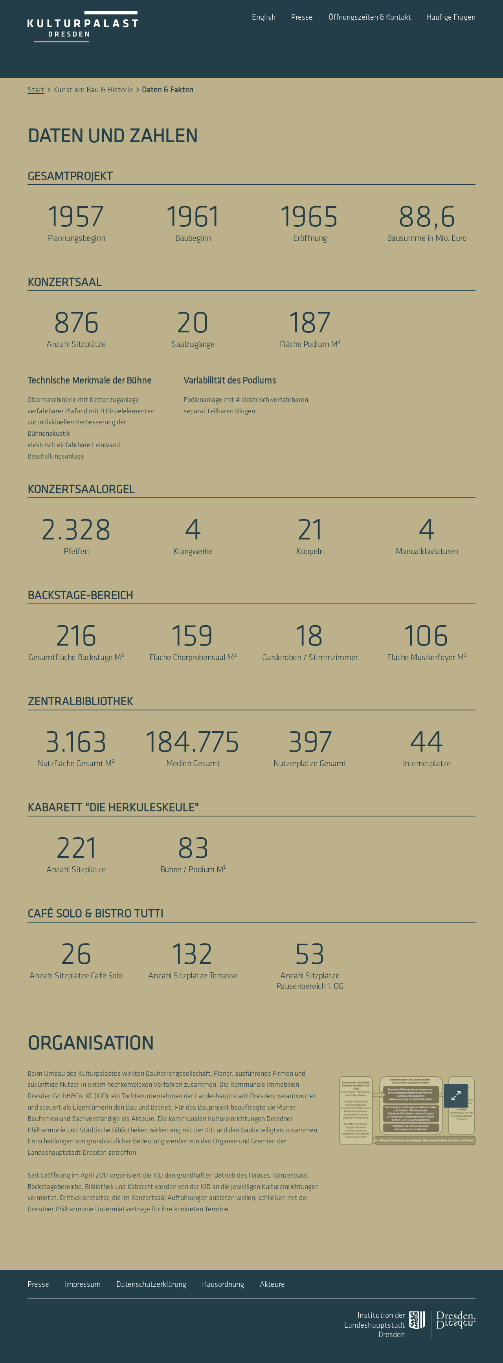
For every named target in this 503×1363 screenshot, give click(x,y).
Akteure (272, 1284)
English (263, 17)
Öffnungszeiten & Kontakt (370, 17)
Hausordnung (223, 1284)
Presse (302, 17)
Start (36, 90)
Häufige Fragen (451, 17)
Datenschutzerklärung (151, 1284)
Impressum (83, 1284)
